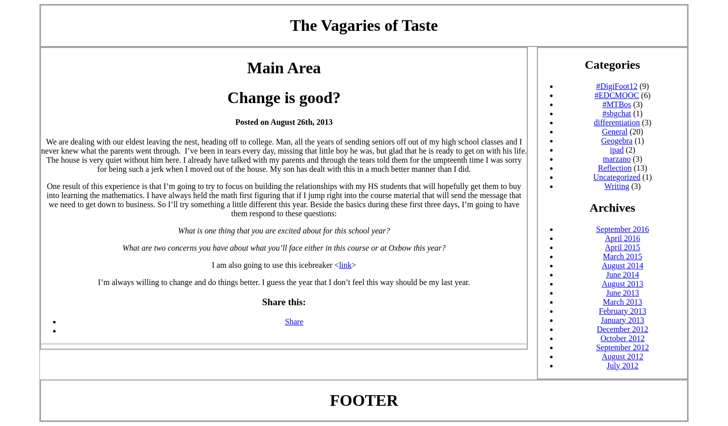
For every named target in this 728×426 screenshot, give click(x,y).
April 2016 (623, 238)
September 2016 (622, 229)
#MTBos (617, 104)
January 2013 (623, 320)
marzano (617, 159)
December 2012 (623, 329)
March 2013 (623, 302)
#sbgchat (617, 113)
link (345, 265)
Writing (617, 186)
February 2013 (623, 311)
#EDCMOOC (617, 95)
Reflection (615, 168)
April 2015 (623, 247)
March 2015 (623, 256)
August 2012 (622, 356)
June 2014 (622, 274)
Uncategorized (616, 177)
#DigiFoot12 (617, 86)
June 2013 (622, 293)
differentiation (617, 122)
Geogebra (616, 140)
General (615, 131)
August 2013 (622, 283)
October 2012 (623, 338)
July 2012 (623, 365)
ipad (617, 150)
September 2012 (622, 347)
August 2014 (622, 265)
